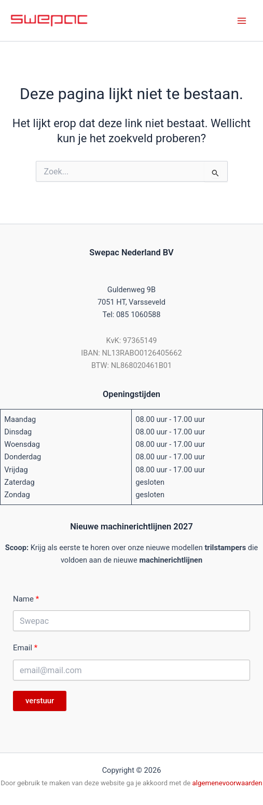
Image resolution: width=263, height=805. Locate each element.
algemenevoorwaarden (227, 783)
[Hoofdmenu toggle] (242, 21)
